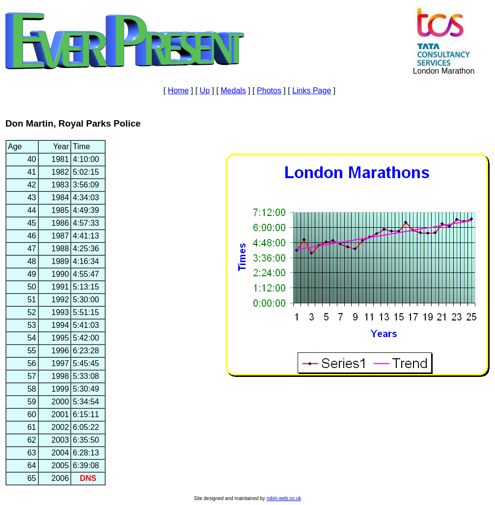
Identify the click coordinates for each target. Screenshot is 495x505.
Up (205, 90)
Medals (233, 90)
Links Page (311, 90)
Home (178, 90)
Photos (269, 90)
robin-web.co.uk (284, 498)
